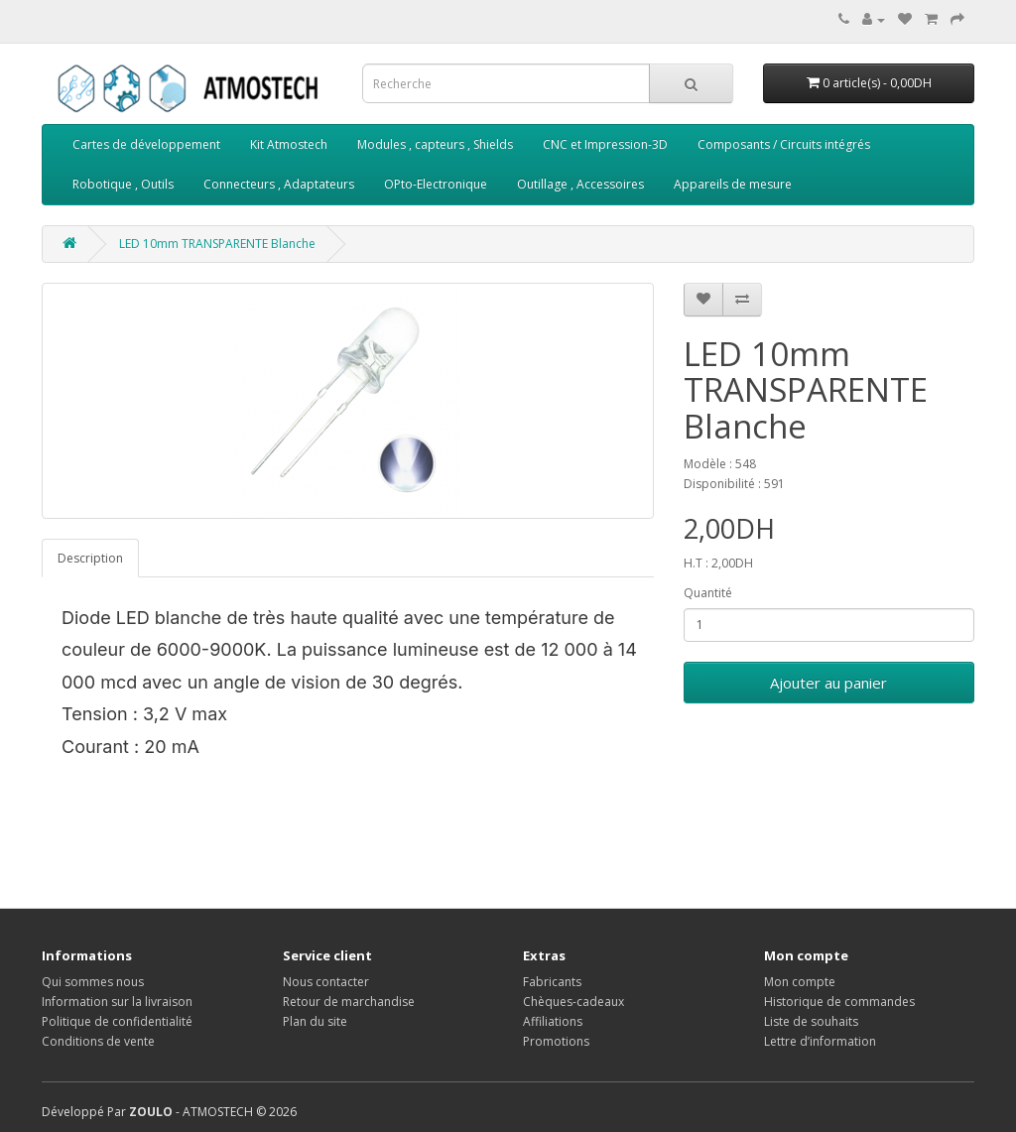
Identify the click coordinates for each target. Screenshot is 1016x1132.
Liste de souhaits (811, 1021)
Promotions (556, 1041)
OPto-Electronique (435, 184)
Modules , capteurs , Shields (435, 144)
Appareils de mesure (733, 184)
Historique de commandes (839, 1001)
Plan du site (315, 1021)
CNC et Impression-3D (605, 144)
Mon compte (799, 981)
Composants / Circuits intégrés (784, 144)
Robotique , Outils (123, 184)
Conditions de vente (98, 1041)
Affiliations (552, 1021)
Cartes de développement (146, 144)
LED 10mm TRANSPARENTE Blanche (217, 243)
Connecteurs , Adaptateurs (278, 184)
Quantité (708, 592)
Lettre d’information (820, 1041)
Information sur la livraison (117, 1001)
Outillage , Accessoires (580, 184)
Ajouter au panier (828, 682)
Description (90, 558)
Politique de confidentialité (117, 1021)
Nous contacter (326, 981)
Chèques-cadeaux (573, 1001)
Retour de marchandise (349, 1001)
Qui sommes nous (93, 981)
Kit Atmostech (288, 144)
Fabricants (552, 981)
